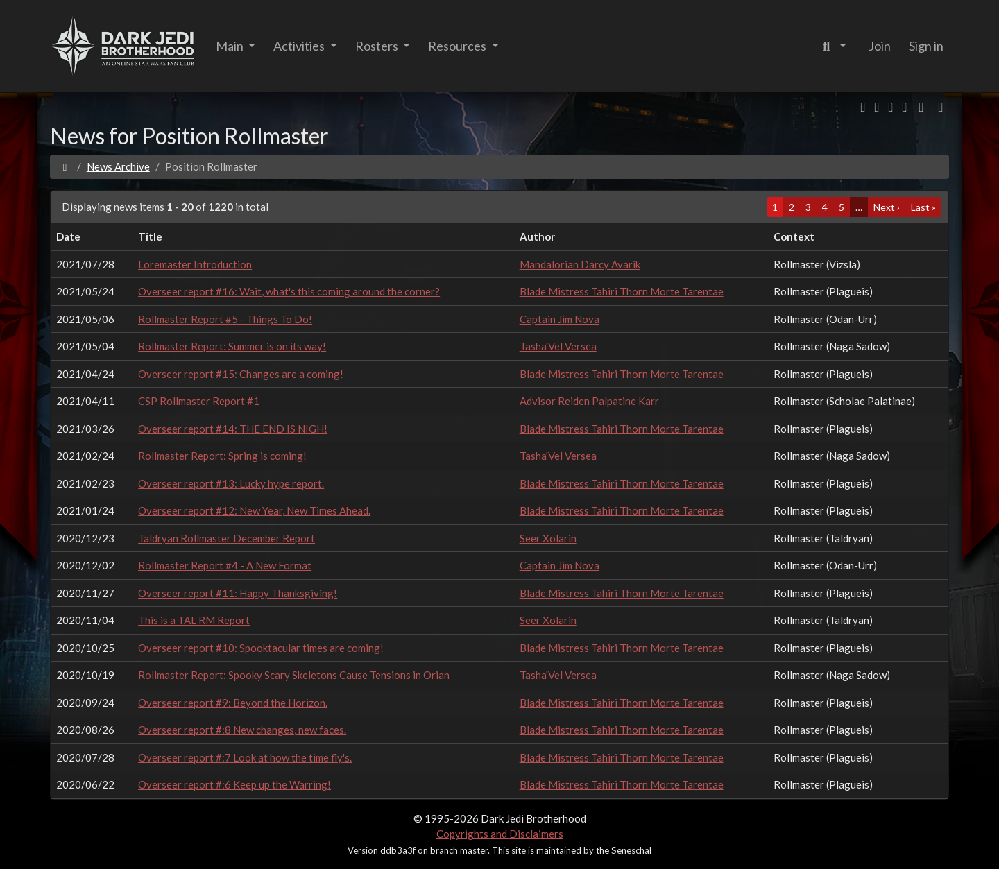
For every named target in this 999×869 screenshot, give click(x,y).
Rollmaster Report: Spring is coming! (222, 455)
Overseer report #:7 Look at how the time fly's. (245, 757)
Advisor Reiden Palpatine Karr (589, 401)
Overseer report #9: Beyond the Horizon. (232, 702)
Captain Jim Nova (559, 319)
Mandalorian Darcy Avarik (580, 264)
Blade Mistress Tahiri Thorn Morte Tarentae (622, 291)
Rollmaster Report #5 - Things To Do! (225, 319)
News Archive (118, 166)
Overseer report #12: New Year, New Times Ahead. (254, 510)
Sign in (926, 45)
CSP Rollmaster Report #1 (198, 401)
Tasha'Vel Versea (558, 346)
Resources (458, 45)
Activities (300, 45)
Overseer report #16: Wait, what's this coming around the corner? (289, 291)
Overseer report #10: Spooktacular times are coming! (261, 648)
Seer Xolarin (548, 538)
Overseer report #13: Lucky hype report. (231, 483)
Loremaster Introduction (195, 264)
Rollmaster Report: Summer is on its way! (232, 346)
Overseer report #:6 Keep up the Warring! (234, 784)
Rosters (377, 45)
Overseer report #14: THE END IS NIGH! (232, 428)
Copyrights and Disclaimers (499, 833)
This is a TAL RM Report (194, 620)
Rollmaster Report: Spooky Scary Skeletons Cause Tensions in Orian (294, 675)
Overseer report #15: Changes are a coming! (240, 374)
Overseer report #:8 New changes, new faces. (242, 729)
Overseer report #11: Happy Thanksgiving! (237, 593)
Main (231, 45)
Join (880, 45)
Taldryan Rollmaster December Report (226, 538)
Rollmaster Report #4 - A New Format (224, 565)
